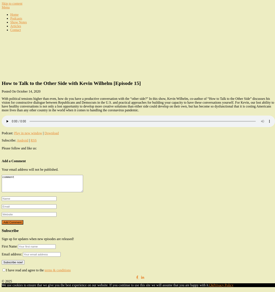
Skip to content (12, 3)
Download (52, 133)
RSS (34, 140)
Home (14, 14)
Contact (15, 30)
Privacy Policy (223, 288)
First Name (9, 249)
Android (22, 140)
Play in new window (28, 133)
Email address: (12, 257)
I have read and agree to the (37, 273)
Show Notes (18, 22)
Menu (6, 7)
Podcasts (16, 18)
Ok (211, 288)
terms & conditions (58, 273)
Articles (15, 26)
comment (47, 185)
